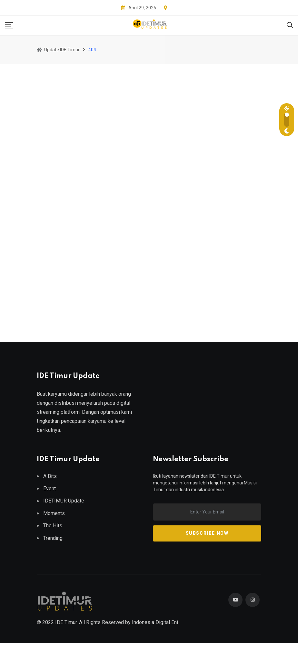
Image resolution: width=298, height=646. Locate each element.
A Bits (50, 476)
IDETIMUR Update (63, 501)
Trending (53, 538)
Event (49, 488)
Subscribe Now (207, 533)
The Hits (52, 525)
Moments (54, 513)
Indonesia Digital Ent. (155, 625)
